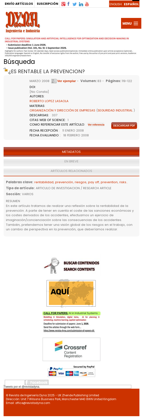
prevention (109, 182)
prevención (64, 182)
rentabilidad (43, 182)
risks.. (123, 182)
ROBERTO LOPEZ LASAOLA (49, 101)
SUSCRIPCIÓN (47, 4)
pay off (93, 182)
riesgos (80, 182)
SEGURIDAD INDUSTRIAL (115, 110)
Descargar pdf (124, 125)
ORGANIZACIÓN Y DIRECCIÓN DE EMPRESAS (62, 110)
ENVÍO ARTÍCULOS (19, 4)
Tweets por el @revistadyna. (22, 386)
